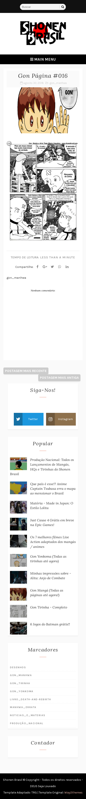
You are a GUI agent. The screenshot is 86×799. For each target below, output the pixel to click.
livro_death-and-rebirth (30, 699)
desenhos (18, 667)
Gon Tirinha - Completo (48, 607)
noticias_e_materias (27, 715)
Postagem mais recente (26, 371)
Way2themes (73, 792)
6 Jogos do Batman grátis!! (50, 624)
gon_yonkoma (22, 691)
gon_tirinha (20, 683)
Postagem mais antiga (59, 378)
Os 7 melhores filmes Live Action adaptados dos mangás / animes (53, 542)
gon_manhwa (58, 83)
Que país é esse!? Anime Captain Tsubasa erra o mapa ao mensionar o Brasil (53, 489)
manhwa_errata (23, 707)
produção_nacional (27, 723)
